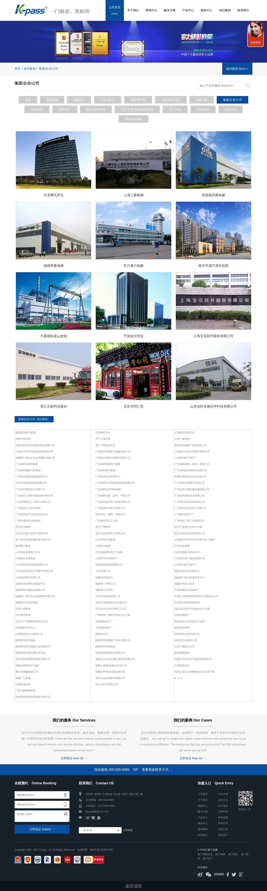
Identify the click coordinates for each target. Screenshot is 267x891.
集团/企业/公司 (48, 68)
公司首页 (115, 11)
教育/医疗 (65, 109)
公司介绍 (223, 793)
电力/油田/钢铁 (96, 109)
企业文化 (223, 799)
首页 (17, 68)
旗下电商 (220, 854)
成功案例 (225, 10)
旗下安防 (233, 854)
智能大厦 (202, 99)
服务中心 (206, 10)
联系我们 (243, 10)
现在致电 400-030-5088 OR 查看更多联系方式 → (133, 769)
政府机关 (79, 99)
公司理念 (223, 805)
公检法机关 (107, 99)
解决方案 (170, 10)
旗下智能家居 (205, 854)
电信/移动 (203, 109)
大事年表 (223, 811)
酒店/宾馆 (37, 109)
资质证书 (223, 823)
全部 (28, 99)
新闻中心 (151, 10)
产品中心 (188, 10)
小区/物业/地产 (170, 99)
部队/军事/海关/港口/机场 (137, 109)
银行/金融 (175, 109)
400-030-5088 (106, 799)
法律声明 (82, 849)
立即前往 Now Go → (74, 758)
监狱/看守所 (138, 99)
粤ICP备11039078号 (101, 849)
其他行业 (230, 109)
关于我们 (133, 10)
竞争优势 (223, 817)
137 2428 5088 (106, 805)
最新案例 (52, 99)
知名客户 (223, 834)
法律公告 (223, 829)
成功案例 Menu (237, 68)
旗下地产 (208, 858)
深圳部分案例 (133, 118)
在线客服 (256, 42)
